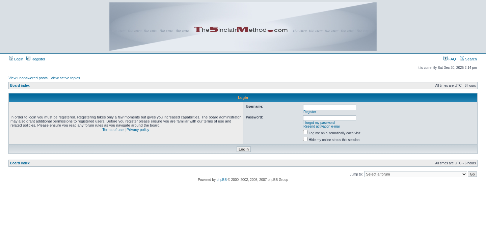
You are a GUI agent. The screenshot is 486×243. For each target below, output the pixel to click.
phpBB (222, 180)
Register (35, 59)
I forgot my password (319, 123)
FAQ (449, 59)
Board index (20, 85)
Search (468, 59)
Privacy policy (138, 130)
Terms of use (113, 130)
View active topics (65, 78)
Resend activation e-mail (322, 126)
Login (16, 59)
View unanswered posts (28, 78)
